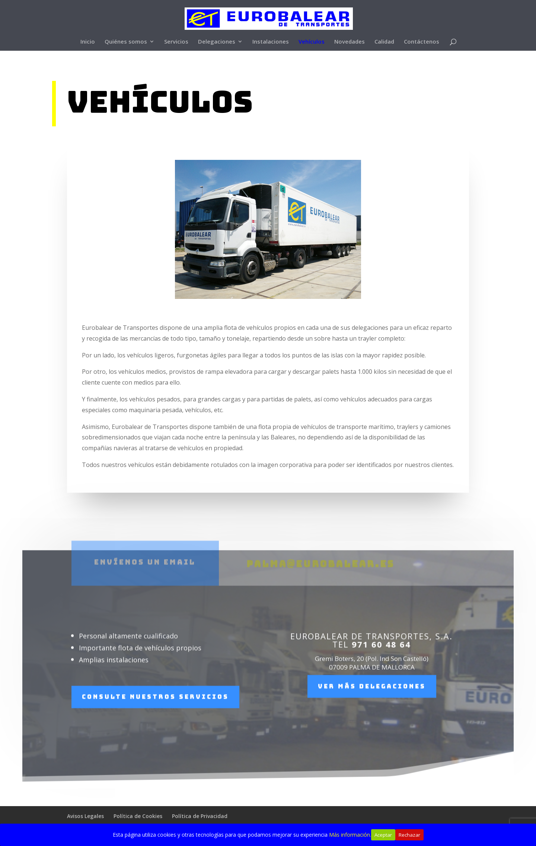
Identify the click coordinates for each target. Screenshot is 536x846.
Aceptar (383, 834)
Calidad (384, 42)
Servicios (176, 42)
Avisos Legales (85, 816)
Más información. (350, 834)
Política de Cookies (138, 816)
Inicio (87, 42)
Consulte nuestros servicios (155, 712)
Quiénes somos (126, 42)
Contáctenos (421, 42)
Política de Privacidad (199, 816)
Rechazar (409, 834)
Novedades (349, 42)
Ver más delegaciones (372, 702)
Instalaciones (270, 42)
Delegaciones (216, 42)
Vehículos (312, 42)
